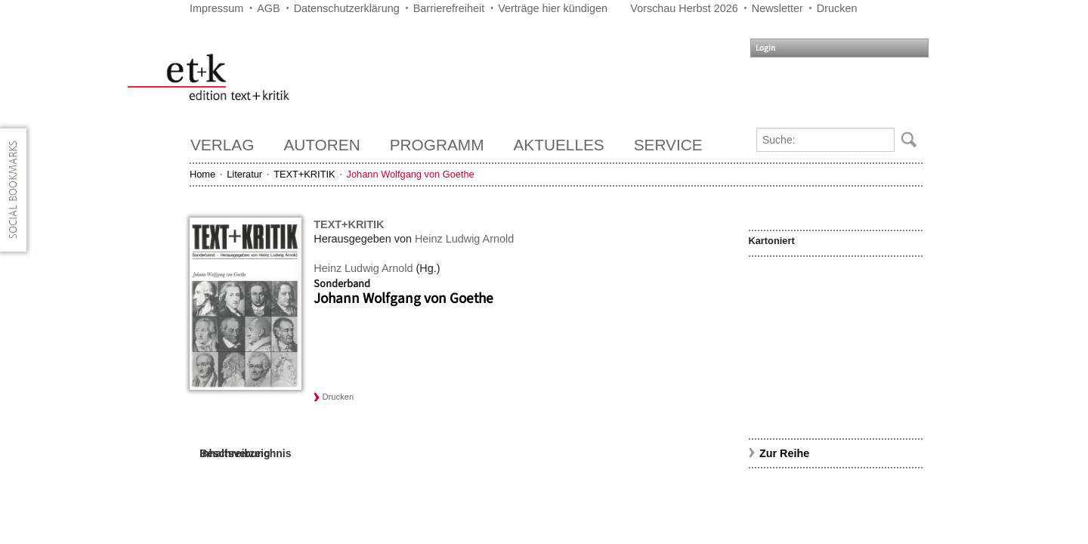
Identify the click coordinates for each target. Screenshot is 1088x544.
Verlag (222, 144)
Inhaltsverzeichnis (245, 453)
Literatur (244, 174)
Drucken (837, 8)
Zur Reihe (784, 453)
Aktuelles (559, 144)
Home (202, 174)
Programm (437, 144)
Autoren (321, 144)
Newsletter (777, 8)
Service (668, 144)
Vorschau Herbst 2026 (683, 8)
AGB (268, 8)
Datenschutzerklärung (347, 8)
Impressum (216, 8)
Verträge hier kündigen (552, 8)
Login (765, 48)
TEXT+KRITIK (304, 174)
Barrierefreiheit (448, 8)
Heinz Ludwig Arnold (464, 239)
